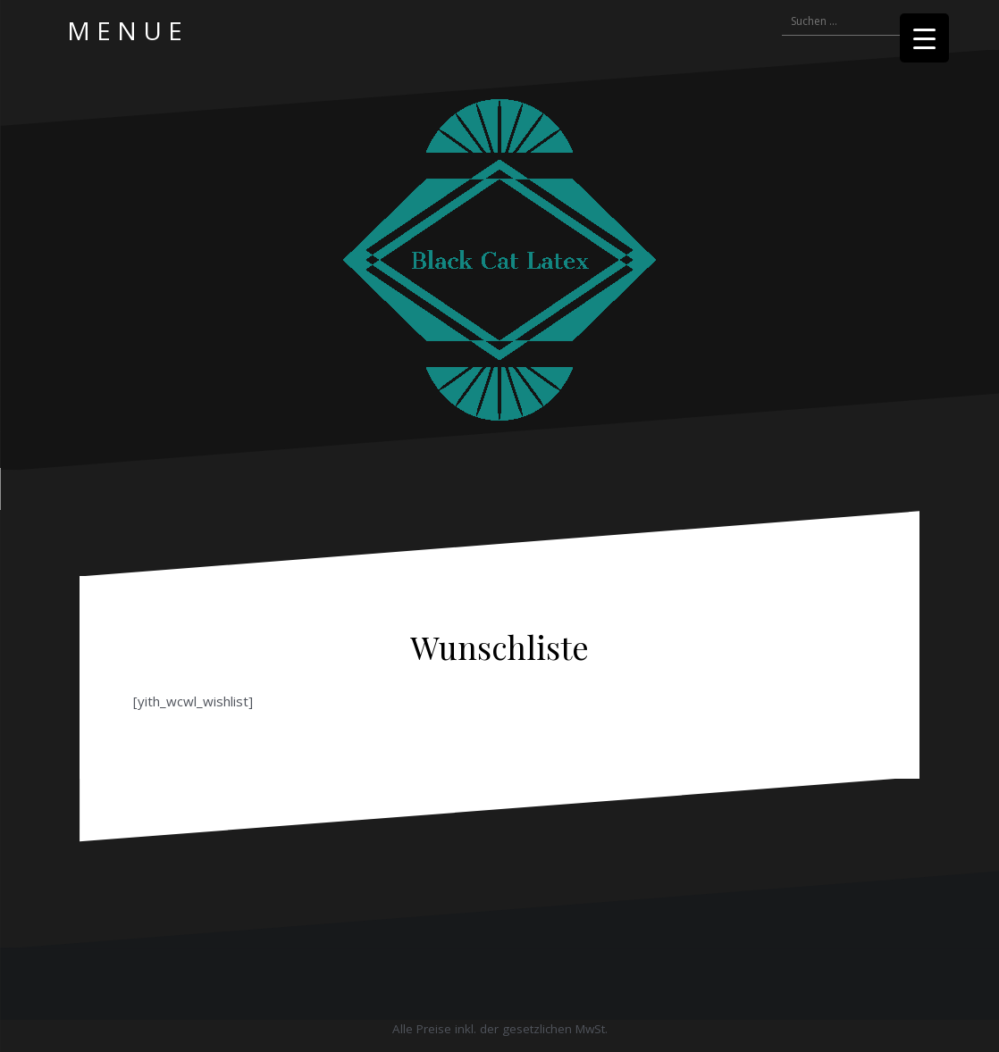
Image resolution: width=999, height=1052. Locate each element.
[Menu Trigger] (924, 38)
